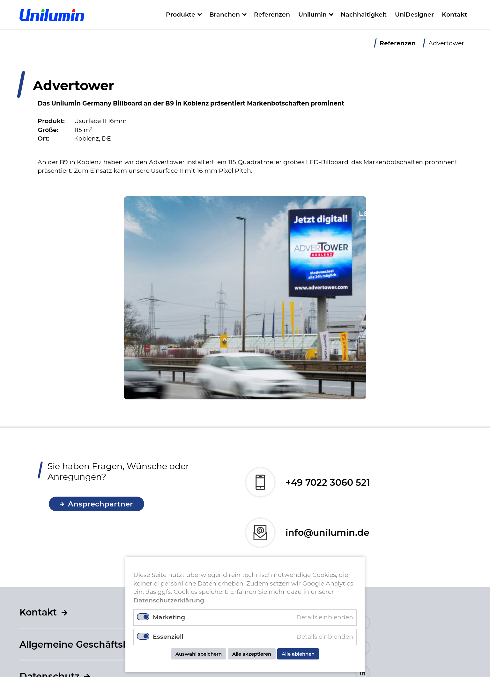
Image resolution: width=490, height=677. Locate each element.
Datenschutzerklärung (168, 600)
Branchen (224, 14)
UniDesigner (414, 14)
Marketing (169, 617)
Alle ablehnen (298, 654)
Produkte (180, 14)
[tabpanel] (245, 297)
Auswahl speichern (198, 654)
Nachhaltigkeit (364, 14)
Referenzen (272, 14)
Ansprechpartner (100, 507)
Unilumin (312, 14)
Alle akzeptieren (251, 654)
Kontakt (454, 14)
